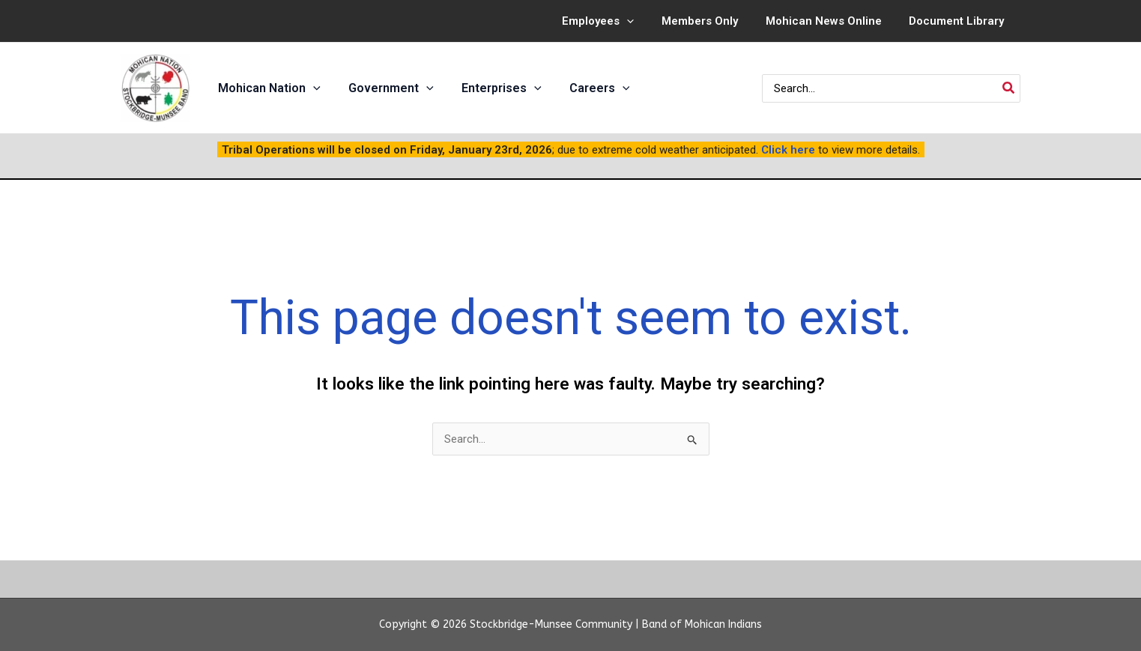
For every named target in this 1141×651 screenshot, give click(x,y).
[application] (645, 21)
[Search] (1009, 88)
